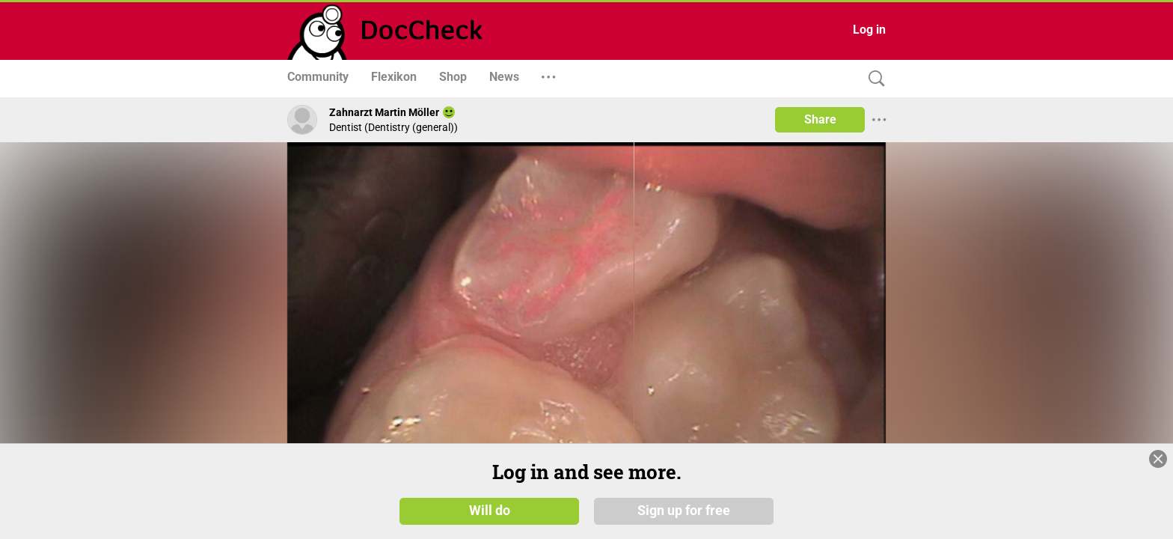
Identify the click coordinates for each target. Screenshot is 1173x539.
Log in (869, 29)
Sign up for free (683, 515)
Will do (489, 515)
